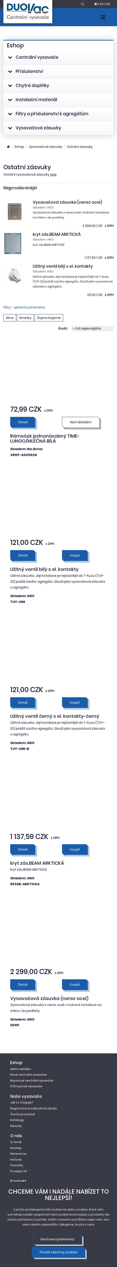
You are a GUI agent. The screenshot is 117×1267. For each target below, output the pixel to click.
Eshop (19, 146)
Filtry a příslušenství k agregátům (48, 114)
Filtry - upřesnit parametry (24, 307)
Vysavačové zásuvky (34, 128)
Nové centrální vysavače (28, 1074)
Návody (16, 1126)
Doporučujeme (49, 317)
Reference (18, 1154)
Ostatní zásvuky (80, 146)
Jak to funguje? (21, 1102)
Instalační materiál (32, 100)
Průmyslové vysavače (26, 1086)
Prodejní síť (18, 1171)
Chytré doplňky (28, 85)
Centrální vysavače (33, 57)
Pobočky (16, 1165)
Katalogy (17, 1120)
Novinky (25, 317)
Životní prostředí (22, 1114)
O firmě (16, 1142)
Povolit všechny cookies (58, 1252)
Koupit (75, 555)
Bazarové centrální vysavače (31, 1080)
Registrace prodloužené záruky (33, 1108)
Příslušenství (25, 71)
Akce (10, 317)
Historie (16, 1159)
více (53, 174)
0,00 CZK (102, 4)
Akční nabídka (20, 1069)
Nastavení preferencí (57, 1239)
